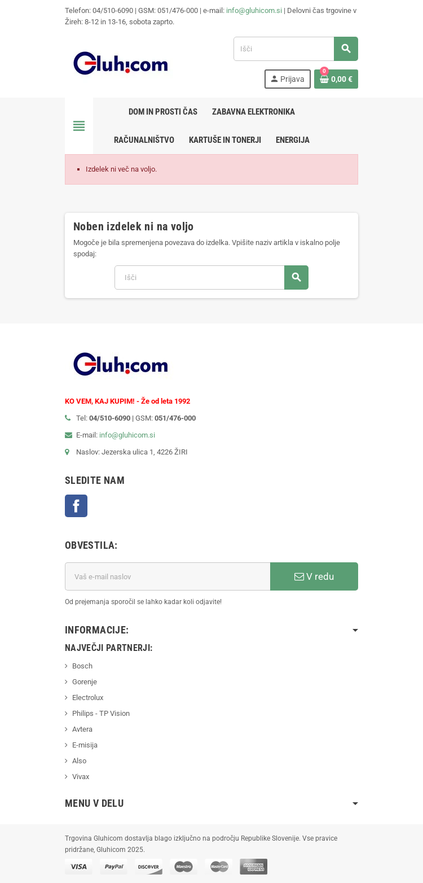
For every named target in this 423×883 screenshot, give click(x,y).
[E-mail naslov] (167, 576)
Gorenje (84, 681)
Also (79, 761)
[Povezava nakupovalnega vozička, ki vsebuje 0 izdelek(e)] (336, 79)
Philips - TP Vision (101, 713)
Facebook (76, 506)
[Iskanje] (295, 49)
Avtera (82, 729)
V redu (314, 576)
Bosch (82, 666)
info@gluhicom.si (254, 10)
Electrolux (87, 697)
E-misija (85, 745)
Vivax (80, 776)
